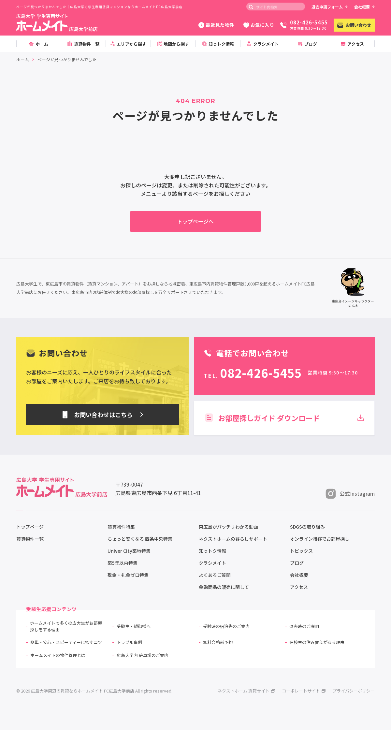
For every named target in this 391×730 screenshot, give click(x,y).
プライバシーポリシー (353, 691)
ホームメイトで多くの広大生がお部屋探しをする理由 (66, 626)
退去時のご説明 (304, 626)
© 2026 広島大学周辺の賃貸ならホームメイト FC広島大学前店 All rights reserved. (94, 691)
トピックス (301, 551)
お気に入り (258, 25)
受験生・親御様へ (134, 626)
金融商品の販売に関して (224, 587)
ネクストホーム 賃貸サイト (246, 691)
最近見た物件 (216, 25)
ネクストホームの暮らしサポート (233, 538)
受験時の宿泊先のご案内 (226, 626)
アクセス (299, 587)
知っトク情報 (212, 551)
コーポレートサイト (304, 691)
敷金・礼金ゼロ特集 (128, 575)
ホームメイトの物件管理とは (57, 655)
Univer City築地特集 (129, 551)
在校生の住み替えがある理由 (316, 642)
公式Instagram (350, 494)
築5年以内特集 (123, 563)
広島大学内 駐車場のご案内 (142, 655)
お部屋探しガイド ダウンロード (284, 418)
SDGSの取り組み (307, 526)
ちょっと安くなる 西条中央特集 (140, 538)
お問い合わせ (354, 25)
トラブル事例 (129, 642)
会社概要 (364, 6)
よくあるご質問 (215, 575)
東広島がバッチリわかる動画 (228, 526)
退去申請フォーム (329, 6)
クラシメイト (212, 563)
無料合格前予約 (218, 642)
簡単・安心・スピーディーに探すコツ (66, 642)
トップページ (30, 526)
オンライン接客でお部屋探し (319, 538)
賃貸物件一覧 (30, 538)
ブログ (297, 563)
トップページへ (195, 221)
